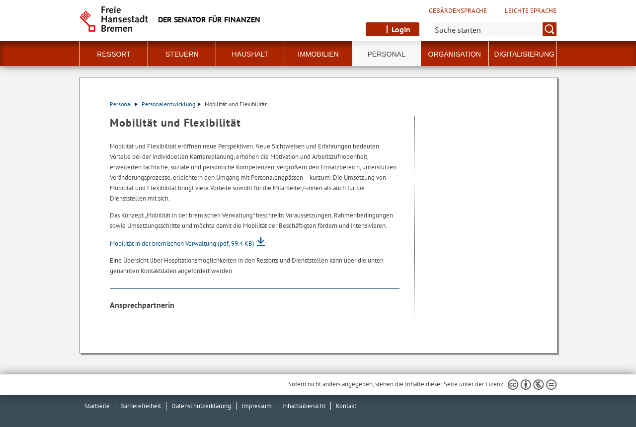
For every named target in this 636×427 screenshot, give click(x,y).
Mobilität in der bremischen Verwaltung (182, 243)
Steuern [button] (182, 54)
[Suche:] (494, 29)
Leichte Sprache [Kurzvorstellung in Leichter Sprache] (530, 11)
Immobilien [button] (318, 54)
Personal (124, 104)
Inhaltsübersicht (303, 406)
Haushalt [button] (250, 54)
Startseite (97, 406)
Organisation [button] (454, 54)
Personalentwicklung (171, 104)
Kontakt (346, 406)
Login (401, 29)
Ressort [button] (113, 54)
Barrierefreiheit (140, 406)
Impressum (256, 406)
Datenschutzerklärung (201, 406)
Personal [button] (386, 54)
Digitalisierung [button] (524, 54)
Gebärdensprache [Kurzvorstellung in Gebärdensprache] (458, 11)
